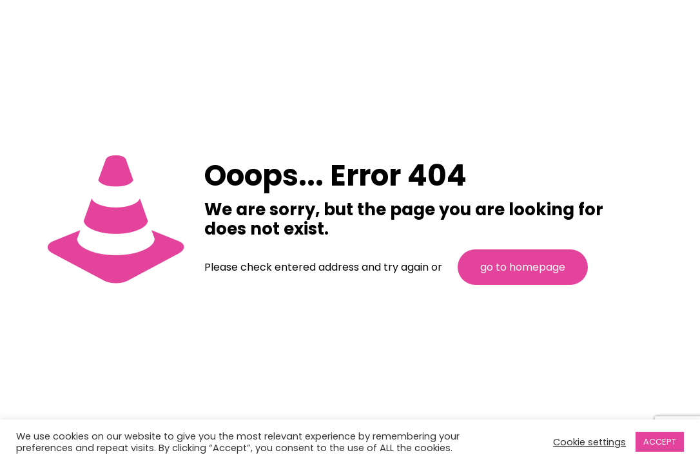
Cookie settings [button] (589, 442)
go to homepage (522, 267)
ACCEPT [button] (659, 442)
